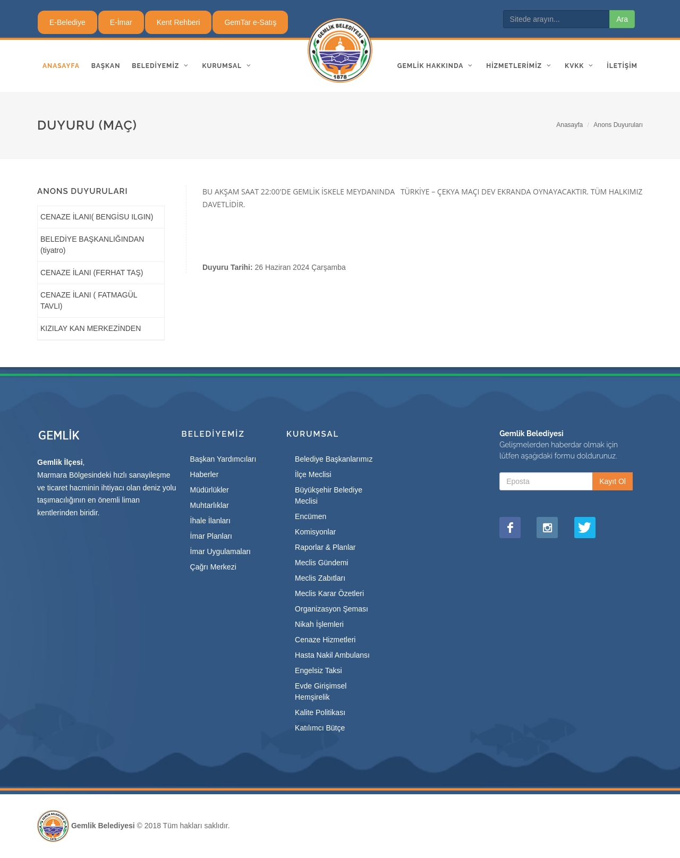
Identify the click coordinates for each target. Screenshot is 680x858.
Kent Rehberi (178, 22)
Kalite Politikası (320, 712)
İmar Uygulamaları (220, 551)
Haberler (204, 474)
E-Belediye (67, 22)
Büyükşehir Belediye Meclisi (328, 495)
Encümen (310, 516)
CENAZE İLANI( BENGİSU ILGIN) (96, 217)
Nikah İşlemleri (319, 624)
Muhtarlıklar (209, 505)
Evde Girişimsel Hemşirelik (320, 691)
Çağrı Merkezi (213, 567)
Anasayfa (569, 125)
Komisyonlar (315, 532)
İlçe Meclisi (313, 474)
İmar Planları (211, 536)
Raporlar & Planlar (325, 547)
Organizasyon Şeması (331, 609)
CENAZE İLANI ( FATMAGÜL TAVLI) (88, 300)
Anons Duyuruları (618, 125)
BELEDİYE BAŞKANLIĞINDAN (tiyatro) (92, 244)
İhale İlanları (210, 520)
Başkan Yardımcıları (223, 459)
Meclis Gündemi (321, 562)
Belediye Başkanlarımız (333, 459)
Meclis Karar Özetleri (329, 593)
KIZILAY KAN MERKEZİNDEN (90, 328)
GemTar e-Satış (250, 22)
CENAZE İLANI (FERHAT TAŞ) (91, 272)
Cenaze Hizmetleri (325, 639)
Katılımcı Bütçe (320, 728)
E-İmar (121, 22)
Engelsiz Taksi (318, 670)
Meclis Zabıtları (320, 578)
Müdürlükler (209, 490)
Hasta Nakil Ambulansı (332, 655)
